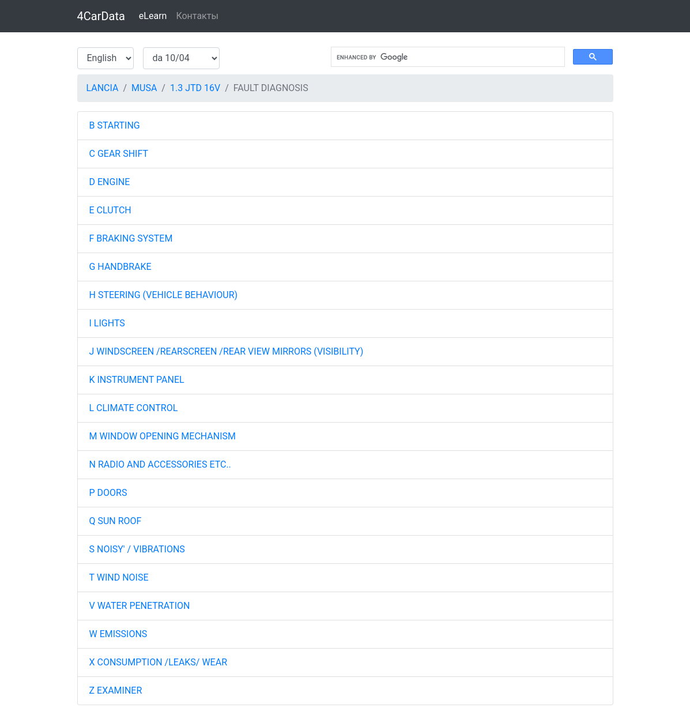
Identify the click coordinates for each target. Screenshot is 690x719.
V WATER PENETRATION (139, 605)
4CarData (101, 16)
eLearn (153, 15)
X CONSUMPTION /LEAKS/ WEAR (158, 662)
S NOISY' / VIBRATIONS (137, 549)
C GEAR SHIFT (118, 153)
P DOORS (108, 492)
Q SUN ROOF (115, 520)
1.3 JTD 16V (195, 87)
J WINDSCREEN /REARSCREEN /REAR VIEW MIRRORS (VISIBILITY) (226, 351)
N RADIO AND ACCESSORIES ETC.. (160, 464)
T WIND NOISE (119, 577)
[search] (447, 57)
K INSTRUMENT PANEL (136, 379)
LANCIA (102, 87)
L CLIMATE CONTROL (133, 407)
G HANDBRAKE (120, 266)
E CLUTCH (110, 210)
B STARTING (114, 125)
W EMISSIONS (118, 633)
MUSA (144, 87)
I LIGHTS (107, 323)
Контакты (197, 15)
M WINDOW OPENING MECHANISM (162, 436)
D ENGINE (109, 181)
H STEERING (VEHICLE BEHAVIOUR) (163, 294)
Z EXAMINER (115, 690)
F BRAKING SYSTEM (131, 238)
